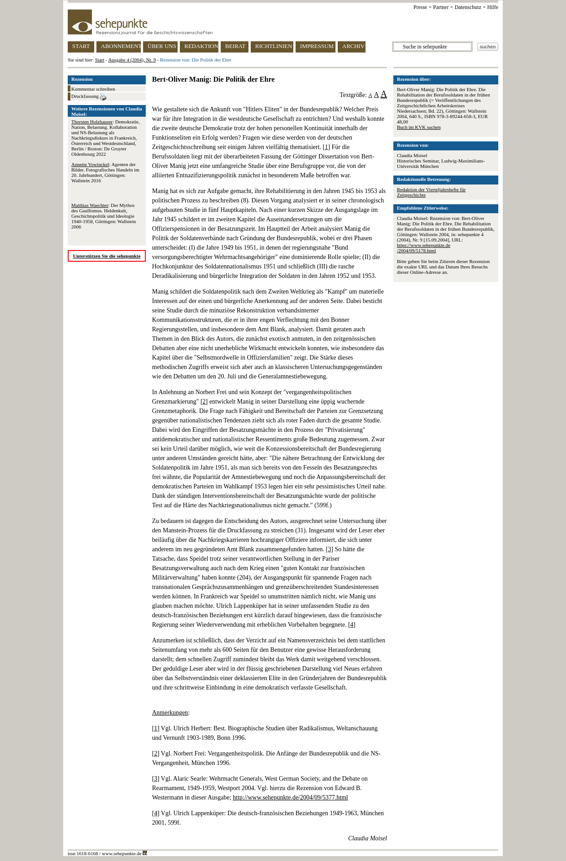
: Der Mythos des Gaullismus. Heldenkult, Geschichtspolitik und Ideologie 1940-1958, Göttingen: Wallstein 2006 (103, 215)
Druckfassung (88, 97)
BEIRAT (235, 46)
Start (99, 59)
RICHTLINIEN (273, 46)
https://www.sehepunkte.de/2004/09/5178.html (423, 247)
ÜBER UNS (162, 46)
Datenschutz (468, 7)
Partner (441, 7)
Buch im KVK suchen (418, 127)
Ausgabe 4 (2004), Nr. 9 (132, 59)
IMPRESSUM (317, 46)
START (81, 46)
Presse (420, 7)
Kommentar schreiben (93, 89)
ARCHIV (353, 46)
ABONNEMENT (121, 46)
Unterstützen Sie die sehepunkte (107, 256)
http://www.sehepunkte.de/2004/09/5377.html (290, 797)
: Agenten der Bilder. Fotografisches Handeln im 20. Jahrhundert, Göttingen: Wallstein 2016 (105, 172)
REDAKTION (201, 46)
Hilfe (492, 7)
